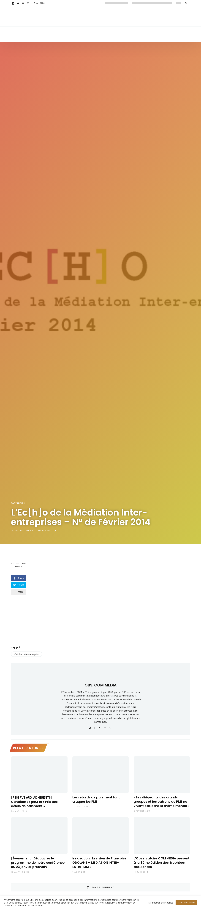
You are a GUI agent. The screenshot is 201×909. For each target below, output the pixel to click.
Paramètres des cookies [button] (160, 902)
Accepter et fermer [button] (186, 902)
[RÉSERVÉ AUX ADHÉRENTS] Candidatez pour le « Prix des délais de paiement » (34, 801)
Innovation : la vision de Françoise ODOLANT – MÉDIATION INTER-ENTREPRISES (99, 862)
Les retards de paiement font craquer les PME (96, 799)
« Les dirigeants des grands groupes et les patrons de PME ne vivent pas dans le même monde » (161, 801)
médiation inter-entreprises (26, 654)
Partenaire (18, 503)
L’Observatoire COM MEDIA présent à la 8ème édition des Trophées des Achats (162, 862)
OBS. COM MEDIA (23, 530)
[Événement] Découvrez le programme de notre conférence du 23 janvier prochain (38, 862)
